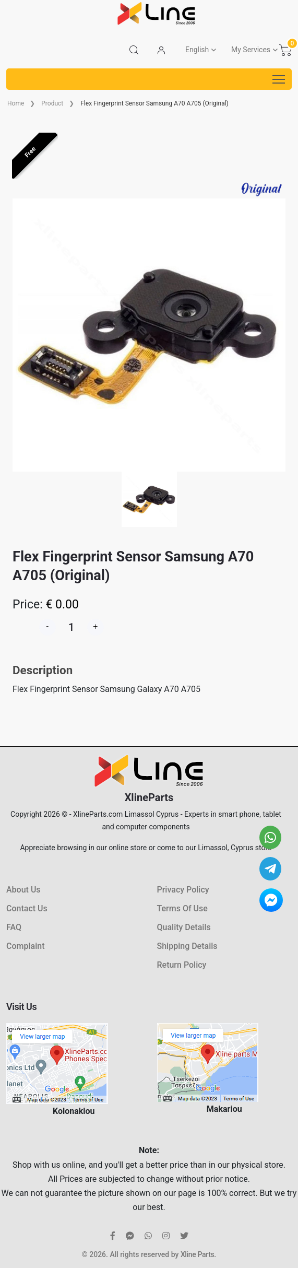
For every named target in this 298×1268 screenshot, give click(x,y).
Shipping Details (187, 946)
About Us (23, 890)
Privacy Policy (183, 890)
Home (15, 103)
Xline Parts (197, 1254)
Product (52, 103)
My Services (250, 49)
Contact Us (26, 908)
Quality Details (184, 927)
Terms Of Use (182, 908)
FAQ (13, 927)
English (197, 49)
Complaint (25, 946)
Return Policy (182, 965)
